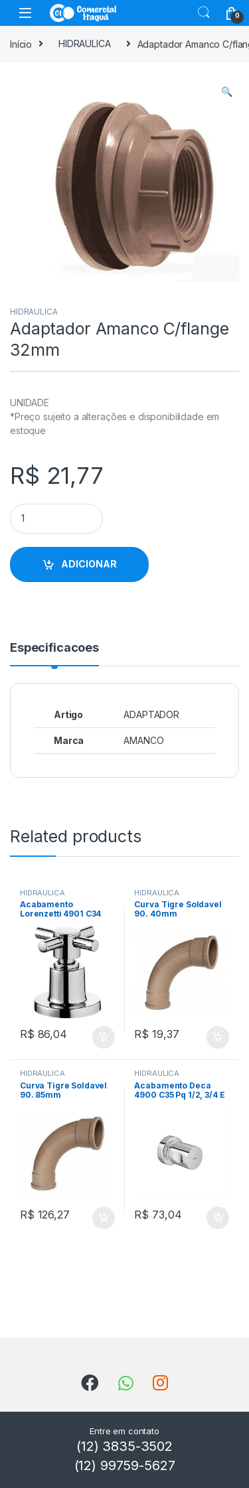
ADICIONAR (89, 563)
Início (21, 43)
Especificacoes (54, 648)
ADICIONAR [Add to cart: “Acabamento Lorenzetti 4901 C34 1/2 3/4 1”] (103, 1037)
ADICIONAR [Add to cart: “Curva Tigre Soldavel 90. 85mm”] (103, 1218)
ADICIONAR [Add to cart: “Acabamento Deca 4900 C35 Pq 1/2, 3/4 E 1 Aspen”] (218, 1218)
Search (204, 12)
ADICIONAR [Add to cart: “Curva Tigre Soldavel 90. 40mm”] (218, 1037)
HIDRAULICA (84, 43)
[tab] (54, 654)
